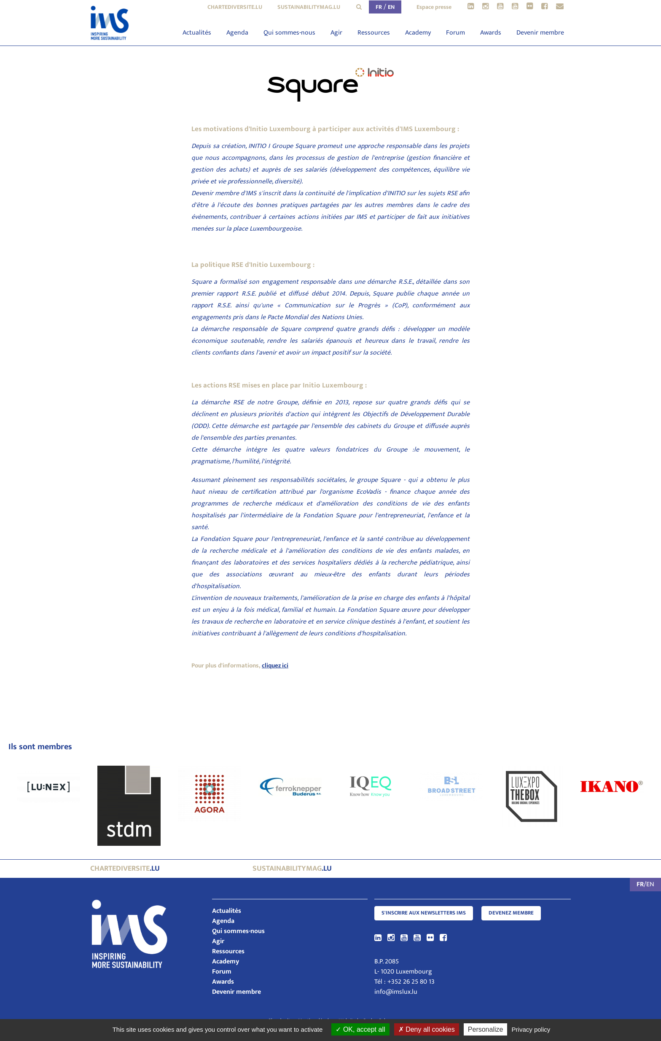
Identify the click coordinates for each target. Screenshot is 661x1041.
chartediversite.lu (234, 7)
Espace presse (433, 7)
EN (391, 7)
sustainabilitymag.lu (308, 7)
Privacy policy (531, 1029)
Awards (490, 32)
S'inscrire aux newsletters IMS (424, 913)
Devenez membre (511, 913)
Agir (336, 32)
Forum (455, 32)
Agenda (237, 32)
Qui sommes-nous (289, 32)
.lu (125, 868)
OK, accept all (360, 1029)
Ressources (373, 32)
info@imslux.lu (395, 992)
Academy (418, 32)
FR (379, 7)
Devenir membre (540, 32)
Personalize (485, 1029)
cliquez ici (275, 665)
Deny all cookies (426, 1029)
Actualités (197, 32)
